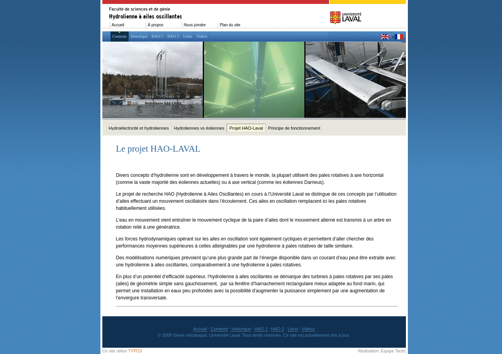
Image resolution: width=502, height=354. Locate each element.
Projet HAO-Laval (246, 128)
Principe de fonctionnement (294, 128)
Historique (139, 36)
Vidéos (201, 36)
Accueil (118, 25)
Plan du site (230, 25)
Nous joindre (195, 25)
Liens (187, 36)
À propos (156, 25)
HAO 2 (173, 36)
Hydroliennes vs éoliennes (199, 128)
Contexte (120, 36)
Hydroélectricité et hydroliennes (139, 128)
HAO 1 (157, 36)
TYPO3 (135, 350)
